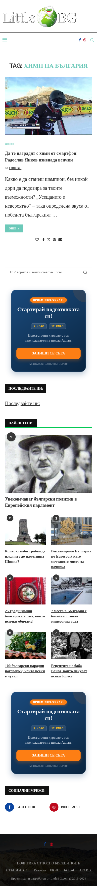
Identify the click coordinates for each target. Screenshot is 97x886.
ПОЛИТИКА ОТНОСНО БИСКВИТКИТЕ (48, 863)
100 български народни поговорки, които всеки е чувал (25, 671)
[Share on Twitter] (48, 239)
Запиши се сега (48, 353)
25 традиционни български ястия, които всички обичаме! (25, 616)
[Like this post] (37, 240)
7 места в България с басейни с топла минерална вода (69, 616)
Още (14, 228)
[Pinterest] (84, 40)
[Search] (92, 40)
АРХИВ (85, 870)
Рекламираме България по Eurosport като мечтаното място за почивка (71, 559)
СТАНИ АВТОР (18, 870)
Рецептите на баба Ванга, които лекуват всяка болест (69, 671)
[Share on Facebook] (44, 240)
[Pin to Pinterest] (54, 240)
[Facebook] (80, 40)
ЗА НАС (69, 870)
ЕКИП (54, 870)
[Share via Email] (60, 240)
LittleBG (15, 168)
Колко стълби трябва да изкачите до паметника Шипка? (25, 556)
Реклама (40, 870)
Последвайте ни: (22, 403)
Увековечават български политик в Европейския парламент (41, 502)
